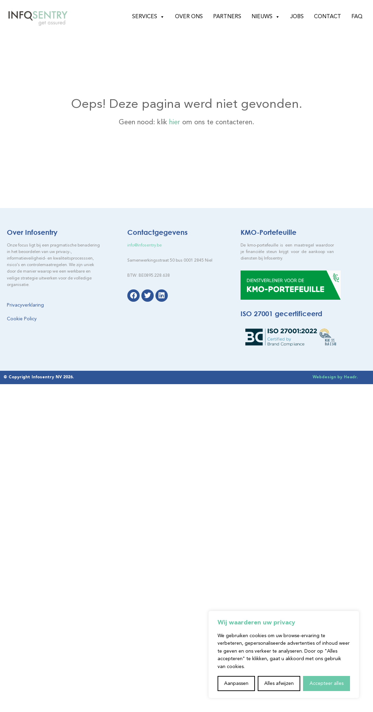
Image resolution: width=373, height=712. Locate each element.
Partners (227, 17)
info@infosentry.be (144, 245)
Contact (327, 17)
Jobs (297, 17)
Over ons (189, 17)
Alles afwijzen (279, 683)
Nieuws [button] (266, 17)
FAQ (357, 17)
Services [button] (148, 17)
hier (174, 122)
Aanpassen (236, 683)
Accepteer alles (326, 683)
